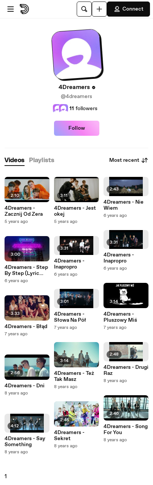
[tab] (15, 160)
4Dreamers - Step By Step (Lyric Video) (26, 270)
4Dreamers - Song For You (126, 430)
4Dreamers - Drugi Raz (126, 370)
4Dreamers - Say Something (25, 442)
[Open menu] (11, 9)
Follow (76, 128)
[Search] (84, 9)
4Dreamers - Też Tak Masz (74, 376)
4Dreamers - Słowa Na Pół (70, 317)
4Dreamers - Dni (25, 386)
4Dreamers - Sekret (69, 436)
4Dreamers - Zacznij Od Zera (24, 211)
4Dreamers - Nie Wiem (124, 205)
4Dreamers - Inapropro (69, 264)
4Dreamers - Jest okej (75, 211)
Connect (128, 9)
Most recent (128, 160)
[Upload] (99, 9)
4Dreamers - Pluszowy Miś (120, 317)
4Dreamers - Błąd (26, 327)
